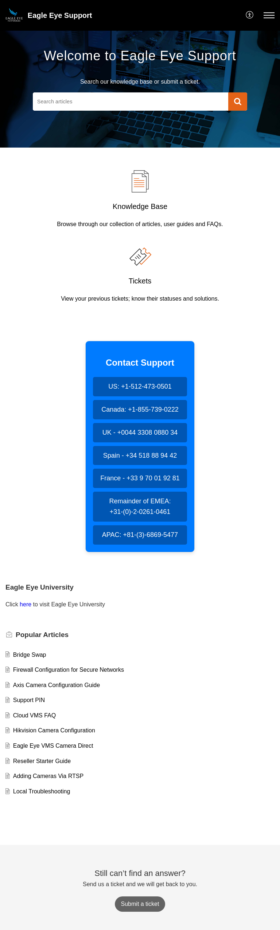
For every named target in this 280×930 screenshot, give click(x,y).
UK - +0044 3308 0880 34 (140, 432)
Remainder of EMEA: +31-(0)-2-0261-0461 (140, 506)
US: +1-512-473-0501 (140, 386)
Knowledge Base (140, 206)
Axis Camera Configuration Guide (56, 685)
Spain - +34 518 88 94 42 (140, 455)
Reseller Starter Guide (42, 761)
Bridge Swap (29, 655)
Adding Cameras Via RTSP (48, 776)
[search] (130, 101)
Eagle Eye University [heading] (39, 587)
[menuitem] (250, 15)
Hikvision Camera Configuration (54, 730)
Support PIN (29, 700)
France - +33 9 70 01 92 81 (140, 478)
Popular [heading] (42, 635)
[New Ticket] (140, 904)
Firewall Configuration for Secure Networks (68, 670)
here (25, 604)
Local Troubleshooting (41, 791)
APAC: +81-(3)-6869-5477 (140, 534)
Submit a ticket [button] (140, 904)
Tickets (140, 281)
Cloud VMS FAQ (34, 715)
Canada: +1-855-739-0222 (140, 409)
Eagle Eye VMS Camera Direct (53, 746)
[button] (250, 15)
